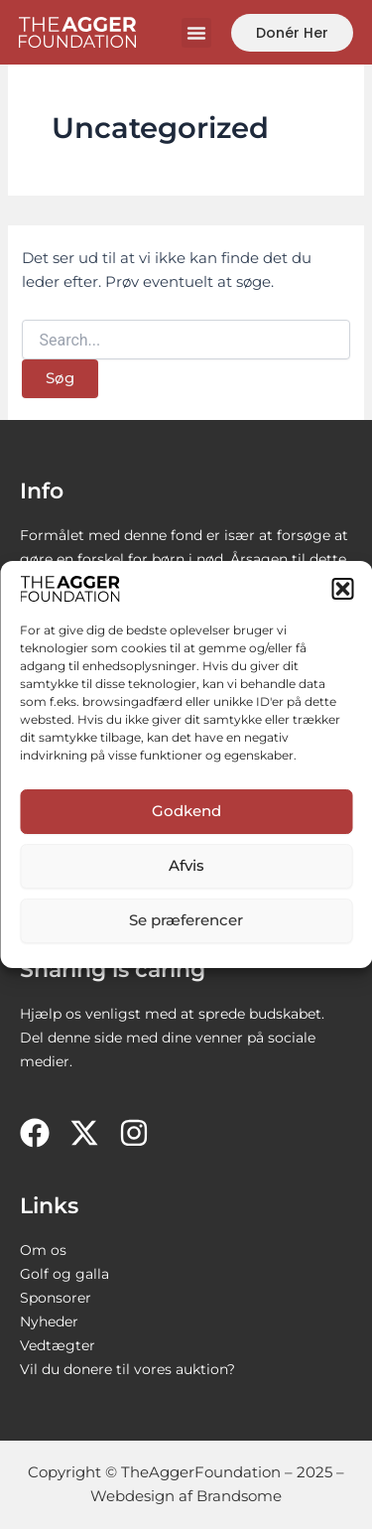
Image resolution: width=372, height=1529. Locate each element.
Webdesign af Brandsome (186, 1495)
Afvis (186, 865)
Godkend (186, 810)
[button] (342, 589)
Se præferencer (186, 919)
